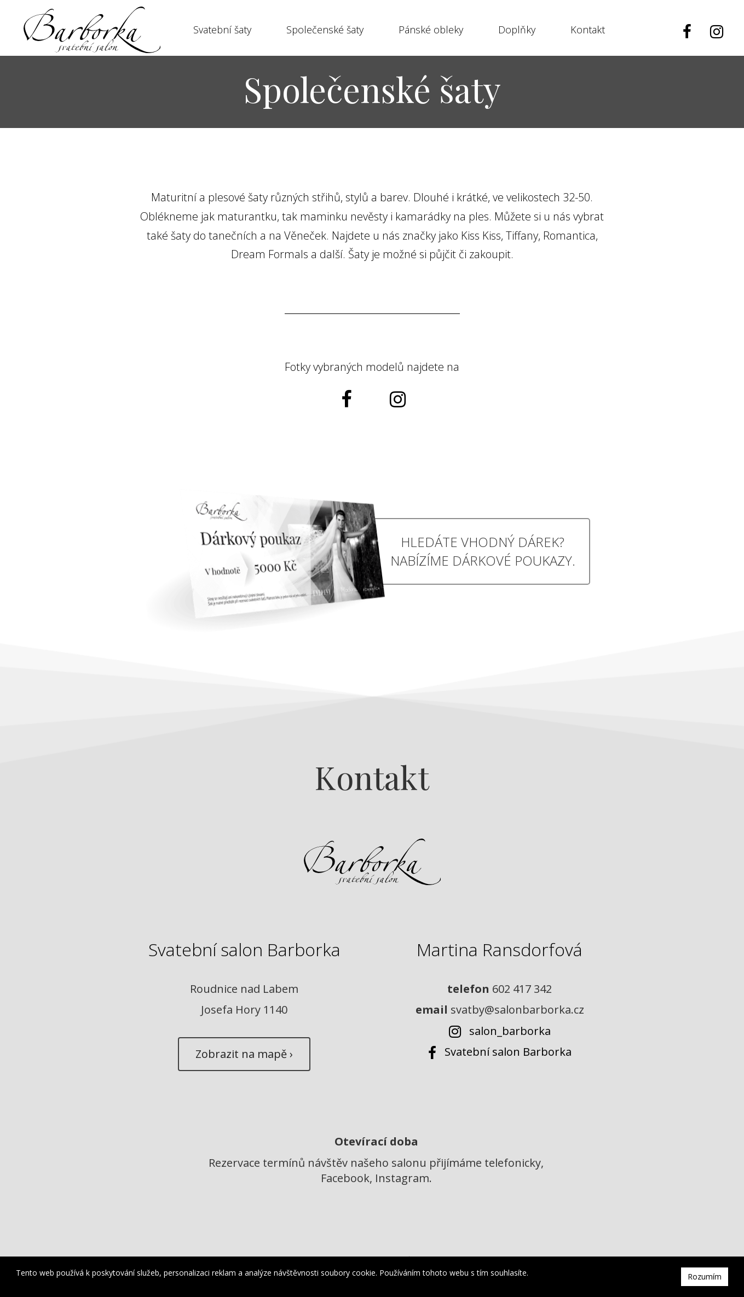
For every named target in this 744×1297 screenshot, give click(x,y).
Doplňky (516, 31)
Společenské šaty (325, 31)
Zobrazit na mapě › (244, 1061)
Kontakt (587, 31)
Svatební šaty (222, 31)
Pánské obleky (431, 31)
